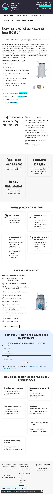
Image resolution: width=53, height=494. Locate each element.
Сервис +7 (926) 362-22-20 (43, 4)
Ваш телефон (6, 351)
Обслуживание (33, 16)
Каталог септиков (23, 464)
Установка (25, 16)
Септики (6, 16)
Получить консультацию (11, 326)
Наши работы (22, 475)
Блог (20, 482)
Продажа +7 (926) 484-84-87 (44, 2)
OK (41, 491)
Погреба (12, 16)
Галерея (18, 20)
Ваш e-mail (5, 356)
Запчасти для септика (25, 473)
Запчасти (6, 20)
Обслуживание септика (25, 468)
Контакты (30, 20)
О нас (12, 20)
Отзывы (24, 20)
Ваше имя (5, 346)
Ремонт (41, 16)
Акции (20, 478)
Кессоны (19, 16)
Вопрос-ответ (22, 480)
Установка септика (24, 466)
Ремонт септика (23, 471)
